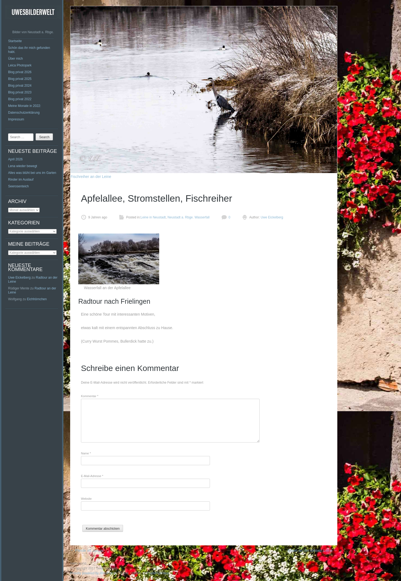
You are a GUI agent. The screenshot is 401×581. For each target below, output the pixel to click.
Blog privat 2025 (20, 79)
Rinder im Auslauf (20, 179)
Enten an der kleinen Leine (312, 550)
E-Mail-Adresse (92, 476)
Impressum (16, 119)
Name (86, 453)
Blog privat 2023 (20, 92)
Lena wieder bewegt (22, 166)
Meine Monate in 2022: (24, 106)
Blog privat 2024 (20, 85)
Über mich (15, 58)
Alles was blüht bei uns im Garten (32, 173)
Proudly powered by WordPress (93, 573)
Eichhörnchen (37, 299)
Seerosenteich (18, 186)
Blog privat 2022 (20, 99)
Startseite (15, 41)
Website (86, 498)
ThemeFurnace (158, 573)
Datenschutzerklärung (24, 112)
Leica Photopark (20, 65)
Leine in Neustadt (153, 217)
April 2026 (15, 159)
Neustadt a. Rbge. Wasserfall (189, 217)
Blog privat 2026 (20, 72)
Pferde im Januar (87, 550)
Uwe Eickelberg (19, 277)
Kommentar (89, 396)
